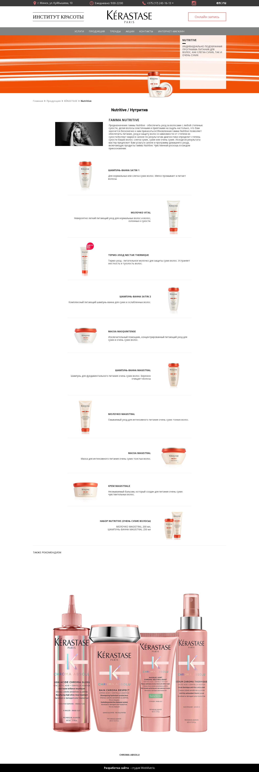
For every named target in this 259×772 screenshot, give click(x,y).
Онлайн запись (207, 17)
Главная (38, 101)
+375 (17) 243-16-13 (159, 3)
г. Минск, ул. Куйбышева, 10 (55, 3)
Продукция (97, 31)
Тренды (115, 31)
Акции (130, 31)
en (219, 3)
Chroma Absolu (129, 754)
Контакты (146, 31)
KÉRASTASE (70, 101)
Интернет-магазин (171, 31)
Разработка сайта (116, 768)
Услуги (79, 31)
